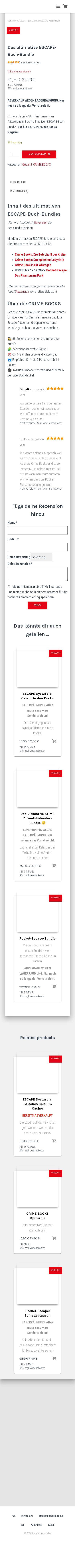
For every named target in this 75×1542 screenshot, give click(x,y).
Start (10, 21)
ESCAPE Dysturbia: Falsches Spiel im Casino (37, 1231)
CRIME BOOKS (42, 291)
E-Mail (13, 666)
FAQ (13, 1516)
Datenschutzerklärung (51, 1516)
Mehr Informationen (52, 550)
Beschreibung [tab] (18, 309)
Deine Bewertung (19, 684)
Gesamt (23, 21)
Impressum (27, 1516)
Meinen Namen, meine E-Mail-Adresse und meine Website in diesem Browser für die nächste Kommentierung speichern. (37, 719)
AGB (23, 1525)
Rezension (40, 350)
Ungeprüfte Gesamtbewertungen (24, 189)
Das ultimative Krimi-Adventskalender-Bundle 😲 (37, 945)
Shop (15, 21)
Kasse (51, 1525)
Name (12, 650)
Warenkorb (36, 1525)
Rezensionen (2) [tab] (19, 318)
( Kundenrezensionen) (19, 198)
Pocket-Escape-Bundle (38, 1066)
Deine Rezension (20, 691)
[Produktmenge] (13, 280)
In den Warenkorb (37, 281)
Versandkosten (25, 215)
